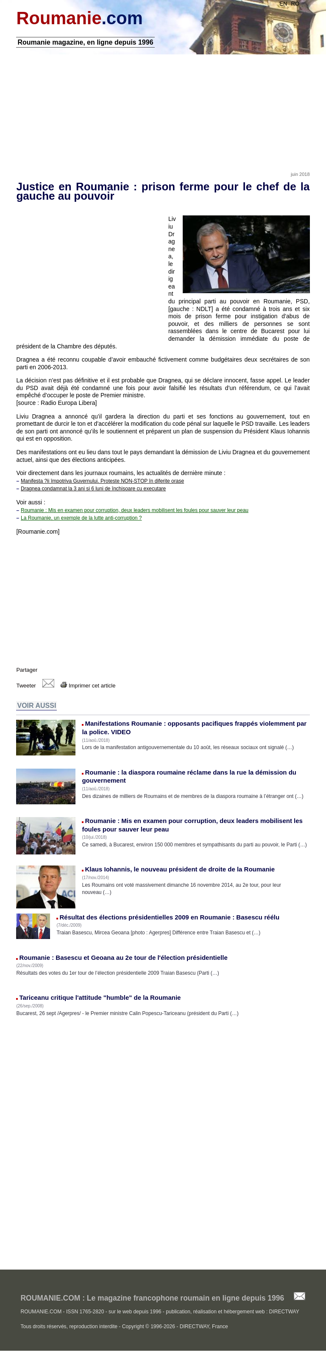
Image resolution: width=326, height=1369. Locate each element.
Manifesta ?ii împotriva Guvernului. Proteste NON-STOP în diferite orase (102, 485)
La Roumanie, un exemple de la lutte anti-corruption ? (81, 522)
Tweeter (26, 689)
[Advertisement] (162, 111)
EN (283, 3)
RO (295, 3)
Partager (26, 674)
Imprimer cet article (88, 689)
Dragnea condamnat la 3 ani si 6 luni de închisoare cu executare (93, 493)
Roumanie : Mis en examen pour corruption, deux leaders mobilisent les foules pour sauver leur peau (134, 514)
